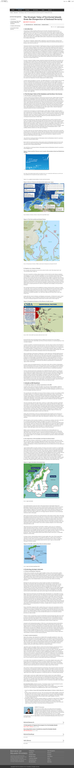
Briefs (43, 10)
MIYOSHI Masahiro (28, 730)
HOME (13, 10)
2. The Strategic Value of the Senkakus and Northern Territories (15, 22)
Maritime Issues (37, 24)
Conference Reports (33, 758)
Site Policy (49, 761)
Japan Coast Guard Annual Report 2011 (33, 566)
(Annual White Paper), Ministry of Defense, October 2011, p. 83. (46, 690)
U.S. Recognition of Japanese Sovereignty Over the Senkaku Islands (40, 725)
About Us (50, 10)
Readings (27, 10)
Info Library (35, 10)
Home (11, 12)
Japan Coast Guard (29, 501)
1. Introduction (13, 19)
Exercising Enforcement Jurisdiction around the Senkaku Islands (40, 729)
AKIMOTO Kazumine (29, 22)
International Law (29, 24)
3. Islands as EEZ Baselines (15, 25)
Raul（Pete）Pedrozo (28, 726)
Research (20, 10)
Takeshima (31, 752)
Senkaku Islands (45, 24)
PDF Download (60, 27)
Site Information (32, 761)
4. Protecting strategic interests (14, 29)
